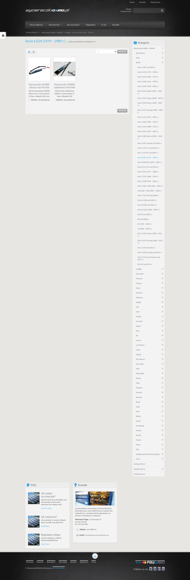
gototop (95, 556)
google (159, 569)
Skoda (138, 416)
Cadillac (139, 269)
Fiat (137, 307)
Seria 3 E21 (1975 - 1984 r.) (147, 72)
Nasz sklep (63, 562)
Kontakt (142, 2)
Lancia (138, 340)
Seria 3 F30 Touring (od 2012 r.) (149, 252)
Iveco (138, 459)
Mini (138, 369)
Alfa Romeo (140, 53)
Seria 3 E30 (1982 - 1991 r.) (147, 77)
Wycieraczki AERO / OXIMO (52, 32)
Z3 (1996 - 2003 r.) (144, 224)
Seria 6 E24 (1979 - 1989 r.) (147, 157)
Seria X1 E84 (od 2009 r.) (146, 200)
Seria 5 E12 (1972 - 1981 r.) (147, 117)
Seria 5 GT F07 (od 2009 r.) (147, 153)
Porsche (139, 392)
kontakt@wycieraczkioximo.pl (97, 535)
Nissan (138, 378)
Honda (138, 316)
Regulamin (84, 562)
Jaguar (138, 326)
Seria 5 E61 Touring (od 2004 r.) (149, 143)
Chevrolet (140, 274)
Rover (138, 402)
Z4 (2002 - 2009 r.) (144, 229)
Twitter (154, 569)
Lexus (138, 350)
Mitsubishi (140, 373)
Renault (139, 397)
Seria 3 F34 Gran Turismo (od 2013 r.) (148, 258)
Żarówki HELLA (139, 464)
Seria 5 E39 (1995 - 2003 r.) (147, 131)
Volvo (138, 445)
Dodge (138, 302)
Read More (45, 526)
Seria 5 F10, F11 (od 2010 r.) (148, 148)
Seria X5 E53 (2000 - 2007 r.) (148, 210)
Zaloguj (128, 9)
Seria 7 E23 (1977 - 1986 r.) (147, 172)
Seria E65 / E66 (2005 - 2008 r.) (149, 191)
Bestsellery (51, 562)
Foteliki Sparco (139, 474)
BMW (68, 32)
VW (137, 449)
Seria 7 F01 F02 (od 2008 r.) (148, 195)
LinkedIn (163, 569)
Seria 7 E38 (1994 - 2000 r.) (147, 181)
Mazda (138, 354)
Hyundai (139, 321)
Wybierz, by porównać (40, 100)
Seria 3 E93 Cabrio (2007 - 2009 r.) (149, 92)
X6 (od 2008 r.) (143, 219)
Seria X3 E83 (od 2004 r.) (146, 205)
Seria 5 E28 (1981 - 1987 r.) (147, 122)
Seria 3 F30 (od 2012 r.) (146, 248)
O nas (93, 562)
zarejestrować (126, 11)
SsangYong (140, 426)
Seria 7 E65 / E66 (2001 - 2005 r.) (150, 186)
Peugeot (139, 388)
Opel (138, 383)
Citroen (139, 283)
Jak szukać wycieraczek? (48, 495)
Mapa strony (155, 2)
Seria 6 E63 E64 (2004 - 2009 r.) (149, 162)
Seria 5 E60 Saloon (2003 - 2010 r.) (149, 137)
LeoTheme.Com (59, 568)
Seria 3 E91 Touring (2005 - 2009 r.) (150, 111)
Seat (137, 411)
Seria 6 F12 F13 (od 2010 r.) (148, 167)
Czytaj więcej (46, 508)
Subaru (138, 430)
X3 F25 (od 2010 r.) (144, 264)
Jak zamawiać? (49, 516)
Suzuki (138, 435)
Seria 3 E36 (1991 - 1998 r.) (147, 81)
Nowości (40, 562)
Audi (138, 58)
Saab (138, 407)
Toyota (138, 440)
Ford (138, 312)
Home (132, 2)
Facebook (150, 569)
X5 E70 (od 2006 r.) (144, 214)
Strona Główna (32, 32)
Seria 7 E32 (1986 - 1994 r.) (147, 176)
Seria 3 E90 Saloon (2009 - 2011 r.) (149, 234)
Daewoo (139, 293)
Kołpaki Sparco (139, 469)
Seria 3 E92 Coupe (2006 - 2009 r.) (150, 98)
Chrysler (139, 278)
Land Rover (140, 345)
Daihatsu (139, 297)
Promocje (29, 562)
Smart (138, 421)
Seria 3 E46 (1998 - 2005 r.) (147, 86)
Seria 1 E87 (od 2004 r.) (146, 67)
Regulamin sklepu (50, 534)
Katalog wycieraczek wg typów (148, 454)
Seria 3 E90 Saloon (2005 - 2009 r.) (149, 104)
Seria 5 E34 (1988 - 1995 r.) (147, 126)
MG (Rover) (140, 359)
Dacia (138, 288)
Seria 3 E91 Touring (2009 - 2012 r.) (150, 241)
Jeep (138, 331)
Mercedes (140, 364)
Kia (137, 335)
